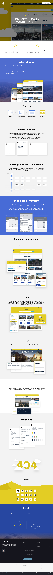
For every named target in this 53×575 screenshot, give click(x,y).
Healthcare (42, 564)
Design (42, 565)
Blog (38, 3)
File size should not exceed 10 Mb (29, 555)
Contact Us (46, 3)
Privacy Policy (41, 554)
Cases (25, 3)
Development (43, 567)
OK (48, 573)
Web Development (25, 567)
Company (31, 3)
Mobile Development (25, 565)
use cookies (5, 572)
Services (10, 3)
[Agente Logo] (3, 3)
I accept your (39, 554)
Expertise (18, 3)
